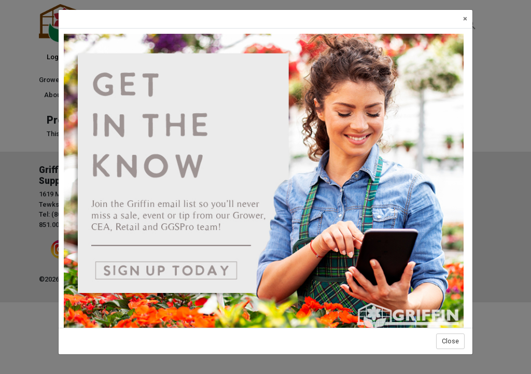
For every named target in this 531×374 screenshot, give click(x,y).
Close (450, 341)
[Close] (465, 19)
